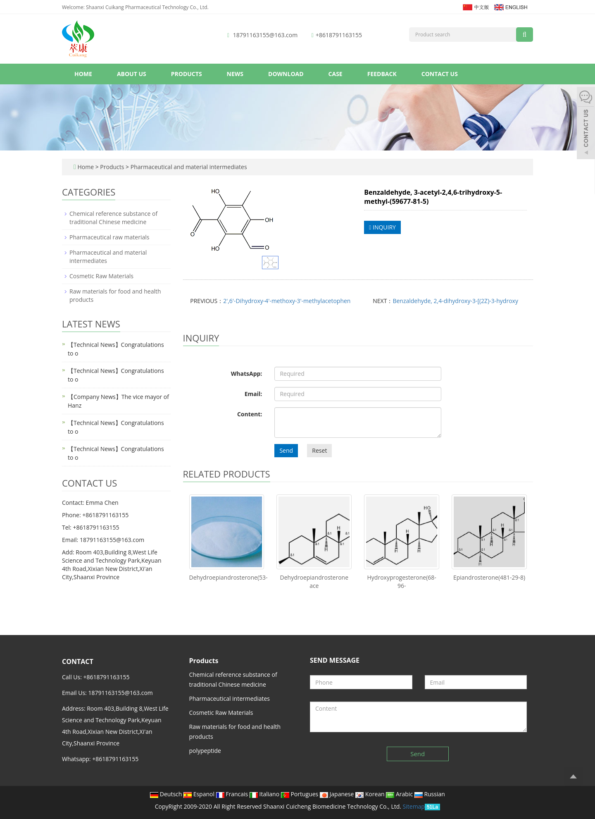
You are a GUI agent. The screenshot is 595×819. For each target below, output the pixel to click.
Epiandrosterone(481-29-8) (489, 577)
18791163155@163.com (265, 35)
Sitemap (414, 806)
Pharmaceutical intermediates (229, 698)
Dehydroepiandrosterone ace (314, 581)
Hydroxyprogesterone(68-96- (401, 581)
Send (286, 450)
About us (131, 74)
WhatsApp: (246, 373)
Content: (249, 414)
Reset (319, 450)
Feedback (382, 74)
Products (186, 74)
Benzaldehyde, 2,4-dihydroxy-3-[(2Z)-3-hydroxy (455, 301)
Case (335, 74)
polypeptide (205, 751)
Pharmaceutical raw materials (109, 237)
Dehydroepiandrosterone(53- (228, 577)
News (235, 74)
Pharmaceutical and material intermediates (188, 167)
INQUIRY (382, 227)
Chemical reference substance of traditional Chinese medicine (113, 218)
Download (286, 74)
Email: (253, 394)
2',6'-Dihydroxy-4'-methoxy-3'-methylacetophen (286, 301)
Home (83, 74)
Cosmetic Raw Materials (101, 276)
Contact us (439, 74)
